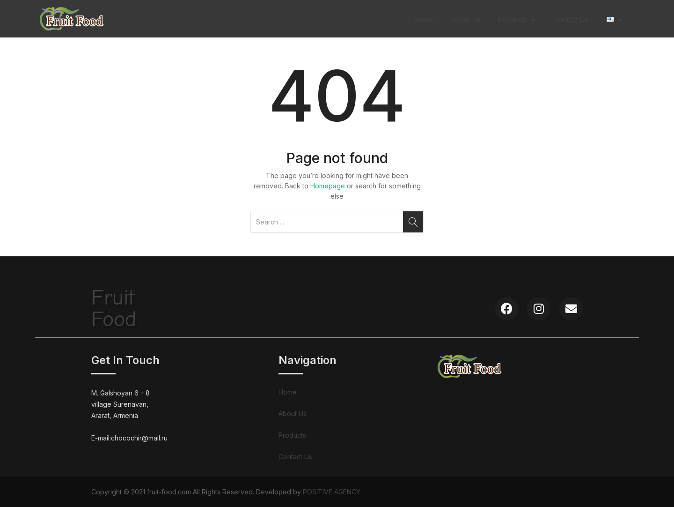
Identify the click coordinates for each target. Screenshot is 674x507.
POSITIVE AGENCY (331, 492)
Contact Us (571, 19)
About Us (466, 19)
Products (517, 20)
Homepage (327, 186)
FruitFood (113, 308)
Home (424, 19)
